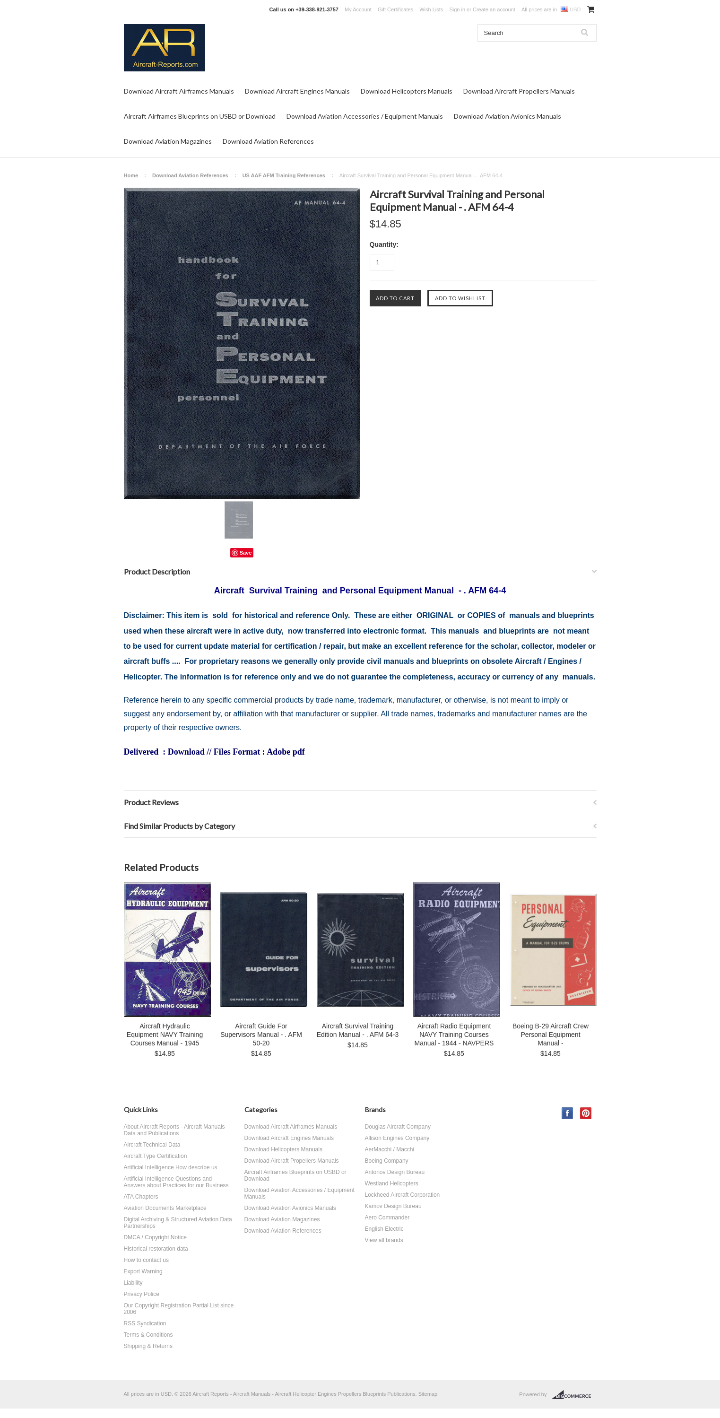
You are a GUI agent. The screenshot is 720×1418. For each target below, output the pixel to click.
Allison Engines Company (397, 1138)
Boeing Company (386, 1160)
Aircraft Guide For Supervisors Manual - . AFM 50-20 (261, 1034)
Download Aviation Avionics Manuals (507, 116)
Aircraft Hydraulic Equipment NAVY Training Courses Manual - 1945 (165, 1034)
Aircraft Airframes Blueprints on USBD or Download (200, 116)
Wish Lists (431, 9)
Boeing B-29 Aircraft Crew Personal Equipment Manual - (550, 1034)
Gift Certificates (395, 9)
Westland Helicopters (391, 1183)
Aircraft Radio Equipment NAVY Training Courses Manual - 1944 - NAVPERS (454, 1034)
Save (246, 553)
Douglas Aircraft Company (398, 1126)
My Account (358, 9)
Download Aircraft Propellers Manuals (519, 91)
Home (131, 175)
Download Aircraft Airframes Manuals (179, 91)
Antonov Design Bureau (395, 1172)
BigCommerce (574, 1395)
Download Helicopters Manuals (406, 91)
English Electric (384, 1229)
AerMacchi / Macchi (390, 1149)
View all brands (384, 1240)
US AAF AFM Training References (284, 175)
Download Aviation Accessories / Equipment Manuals (364, 116)
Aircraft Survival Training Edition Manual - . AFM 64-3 (358, 1030)
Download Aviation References (268, 141)
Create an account (494, 9)
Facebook (567, 1113)
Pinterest (586, 1113)
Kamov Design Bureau (393, 1206)
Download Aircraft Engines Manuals (297, 91)
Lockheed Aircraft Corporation (402, 1195)
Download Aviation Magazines (168, 141)
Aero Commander (387, 1217)
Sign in (457, 9)
